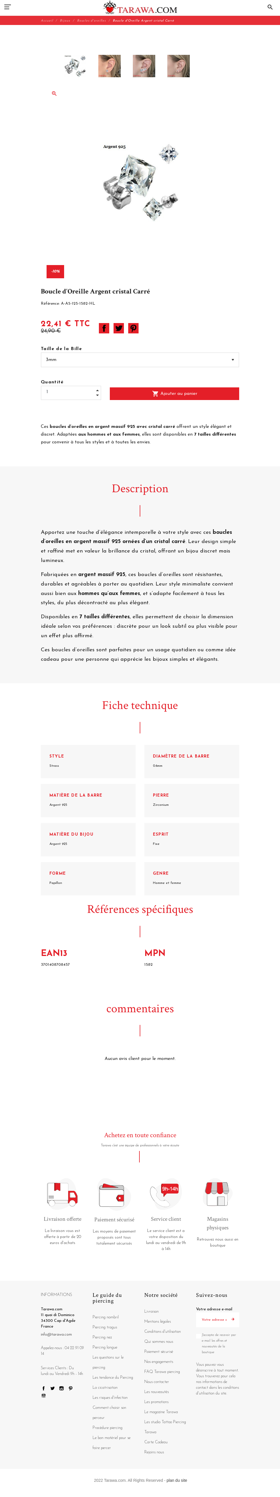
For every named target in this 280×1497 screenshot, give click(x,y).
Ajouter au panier (174, 393)
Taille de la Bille (61, 349)
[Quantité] (71, 392)
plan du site (177, 1480)
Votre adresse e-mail (214, 1309)
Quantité (52, 382)
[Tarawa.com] (140, 7)
